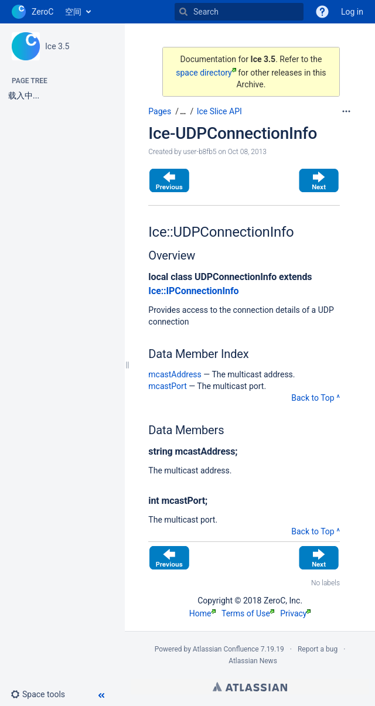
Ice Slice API (219, 111)
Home (202, 613)
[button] (42, 694)
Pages (159, 111)
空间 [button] (73, 11)
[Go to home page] (32, 11)
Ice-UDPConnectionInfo (232, 133)
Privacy (295, 613)
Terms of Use (247, 613)
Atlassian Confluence (226, 649)
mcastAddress (174, 374)
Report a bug (318, 649)
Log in (352, 11)
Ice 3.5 (57, 46)
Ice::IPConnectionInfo (193, 290)
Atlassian (250, 686)
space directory (206, 72)
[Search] (183, 11)
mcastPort (167, 386)
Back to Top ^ (315, 398)
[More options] (346, 111)
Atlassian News (253, 661)
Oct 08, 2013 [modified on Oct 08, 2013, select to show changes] (247, 152)
